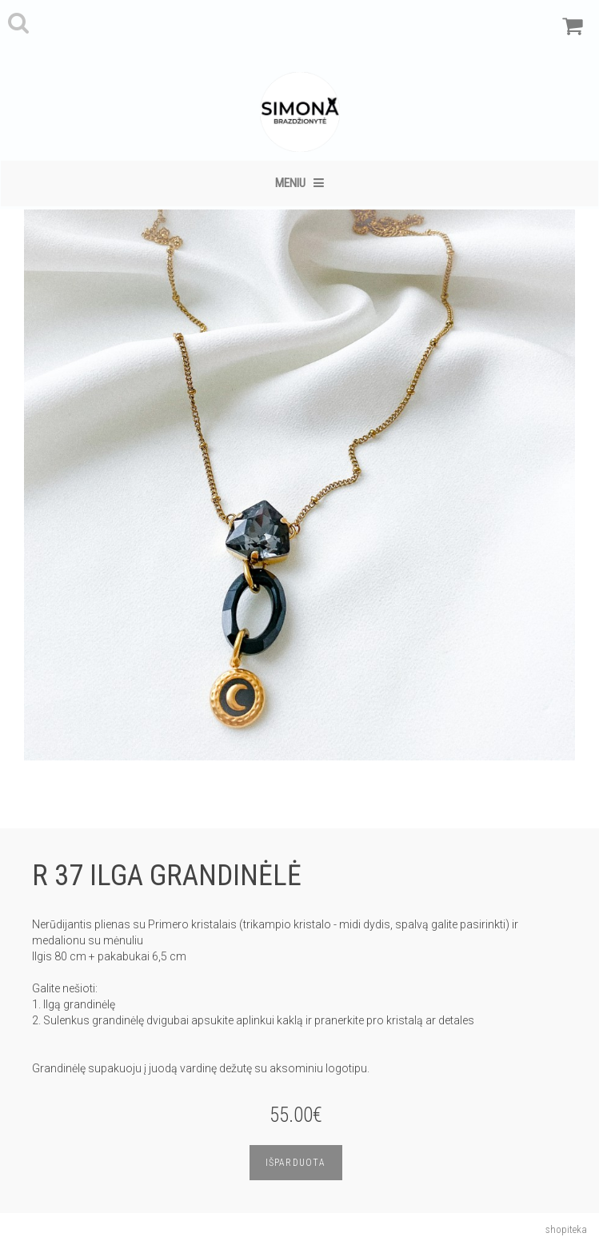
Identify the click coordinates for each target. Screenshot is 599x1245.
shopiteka (566, 1229)
